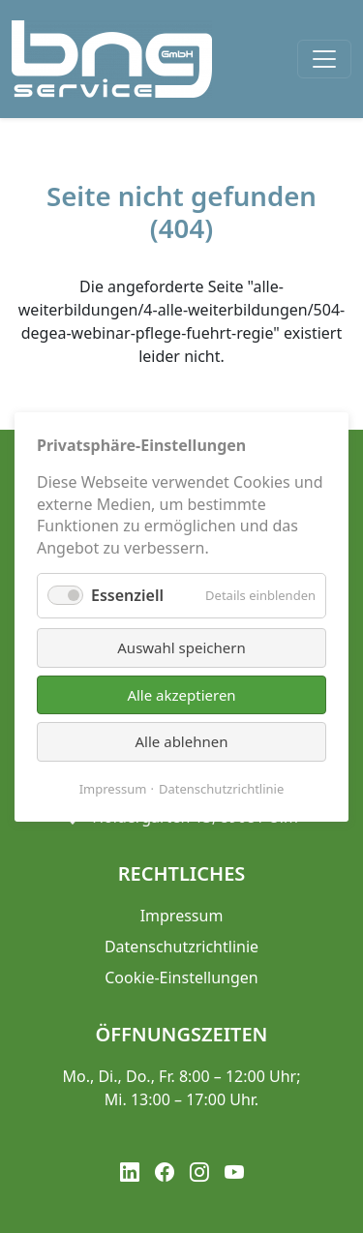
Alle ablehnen (182, 741)
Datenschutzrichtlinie (221, 788)
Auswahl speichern (181, 647)
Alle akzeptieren (181, 694)
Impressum (113, 788)
